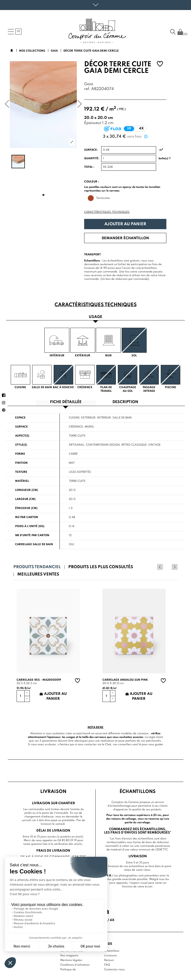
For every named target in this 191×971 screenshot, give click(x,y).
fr (18, 31)
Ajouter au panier (125, 224)
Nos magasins (69, 955)
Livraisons (110, 955)
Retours (109, 960)
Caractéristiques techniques (107, 212)
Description (125, 402)
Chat (108, 744)
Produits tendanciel (37, 567)
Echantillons (111, 950)
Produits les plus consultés (100, 567)
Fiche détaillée (65, 402)
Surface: (91, 149)
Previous (168, 567)
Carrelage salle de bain (34, 544)
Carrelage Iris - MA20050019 (39, 679)
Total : (89, 167)
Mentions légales (71, 960)
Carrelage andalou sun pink (125, 679)
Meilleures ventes (38, 574)
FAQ (107, 964)
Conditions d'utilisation (75, 964)
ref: (87, 89)
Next (175, 567)
